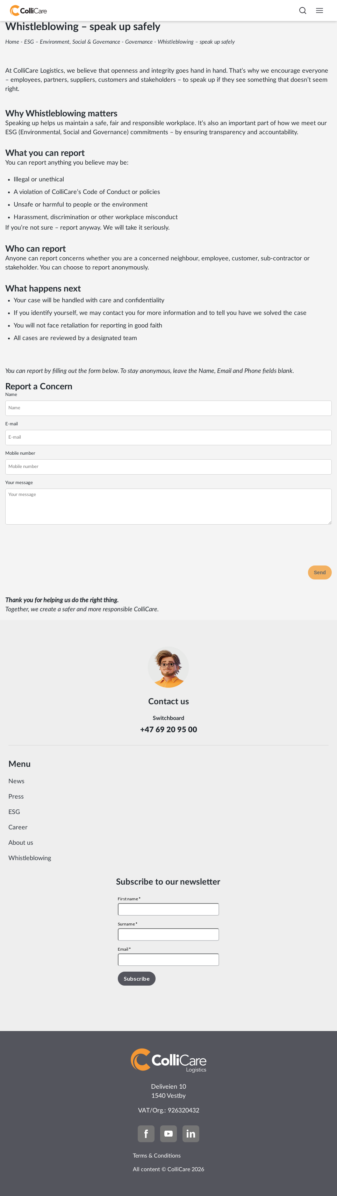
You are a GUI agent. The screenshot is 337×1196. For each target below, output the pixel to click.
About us (20, 843)
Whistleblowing (29, 858)
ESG (14, 812)
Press (16, 797)
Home (12, 42)
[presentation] (58, 546)
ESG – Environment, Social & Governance (72, 42)
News (16, 781)
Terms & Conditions (157, 1156)
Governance (139, 42)
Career (18, 827)
